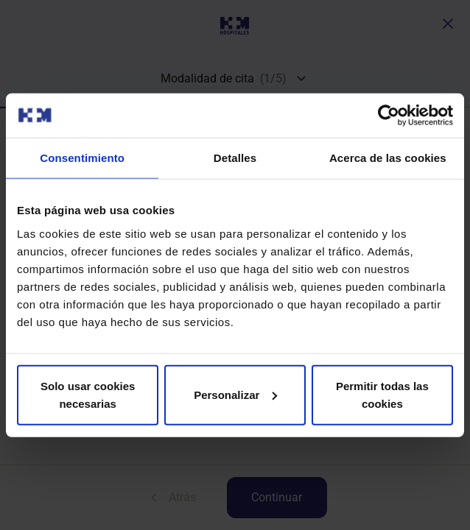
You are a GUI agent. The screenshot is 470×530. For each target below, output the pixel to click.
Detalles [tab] (235, 158)
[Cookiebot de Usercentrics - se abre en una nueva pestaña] (388, 116)
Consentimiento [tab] (82, 158)
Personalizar (235, 394)
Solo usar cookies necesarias (88, 394)
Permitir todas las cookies (382, 394)
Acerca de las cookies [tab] (387, 158)
